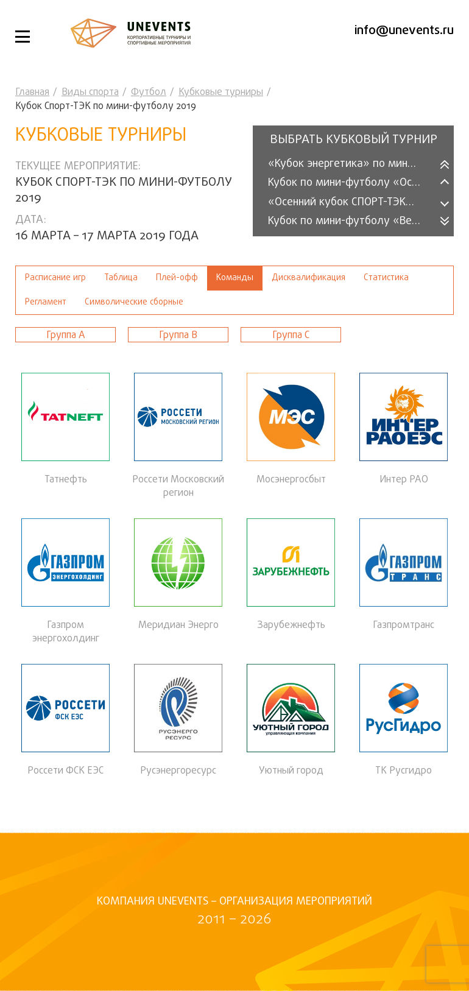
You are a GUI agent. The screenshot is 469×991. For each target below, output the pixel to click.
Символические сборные (134, 302)
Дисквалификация (308, 278)
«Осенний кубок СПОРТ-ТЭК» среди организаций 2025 (352, 202)
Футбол (148, 92)
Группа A (65, 335)
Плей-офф (177, 278)
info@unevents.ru (404, 30)
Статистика (386, 278)
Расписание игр (55, 278)
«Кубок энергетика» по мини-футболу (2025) (352, 164)
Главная (32, 92)
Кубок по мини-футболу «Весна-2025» (352, 221)
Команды (234, 278)
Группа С (290, 335)
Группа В (178, 335)
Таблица (121, 278)
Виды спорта (90, 92)
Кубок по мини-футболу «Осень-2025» (352, 183)
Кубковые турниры (220, 92)
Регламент (45, 302)
